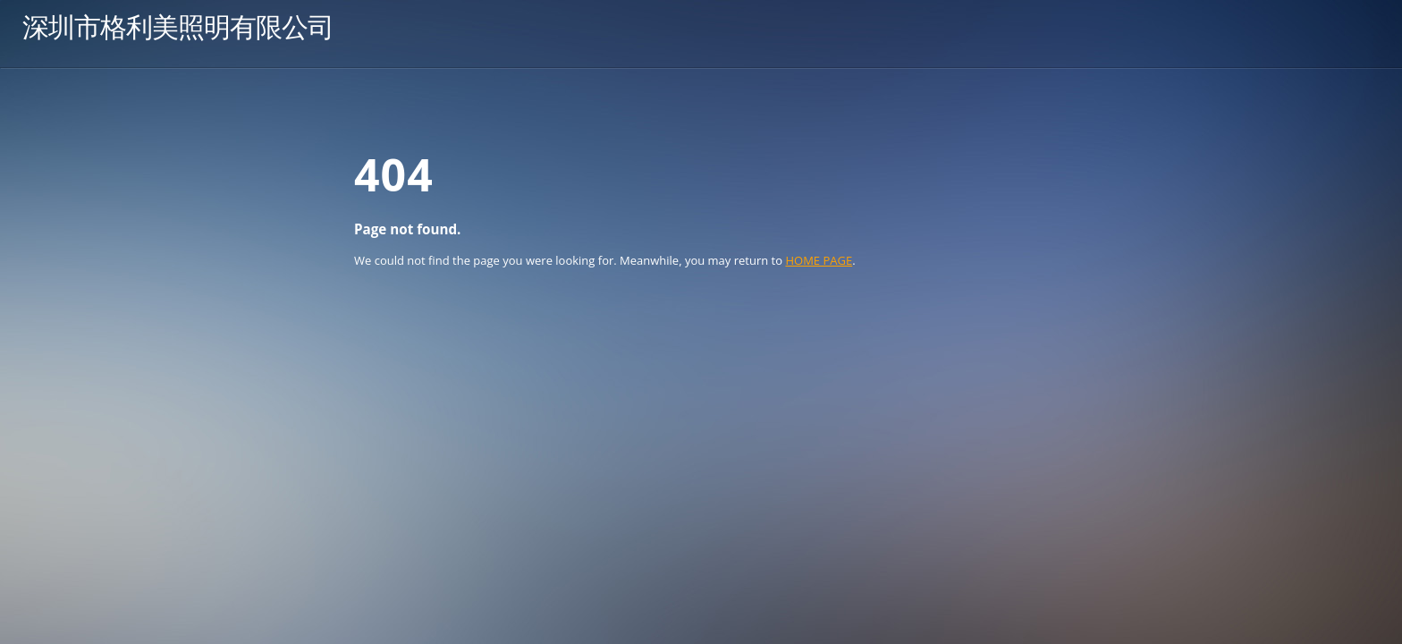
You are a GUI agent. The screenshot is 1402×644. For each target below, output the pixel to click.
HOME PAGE (818, 260)
